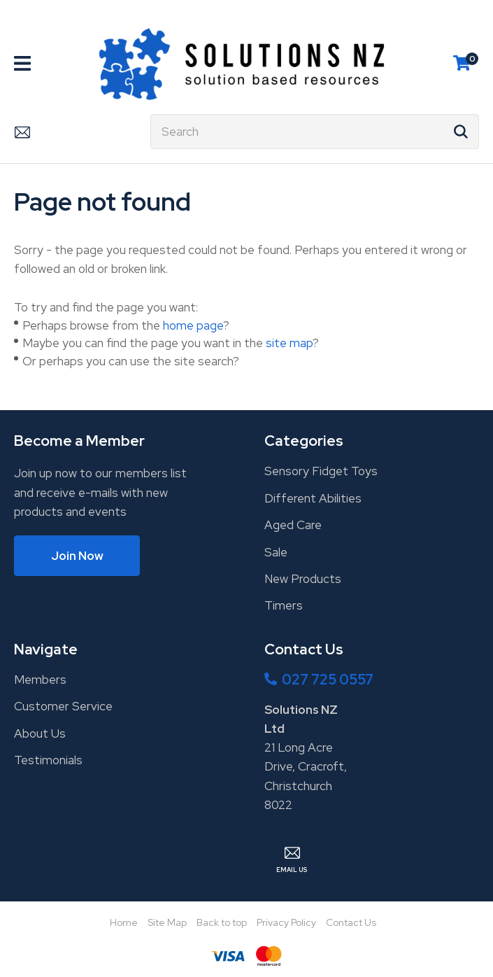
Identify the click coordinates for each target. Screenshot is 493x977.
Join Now (77, 555)
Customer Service (63, 706)
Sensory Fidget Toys (321, 471)
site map (289, 343)
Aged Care (293, 525)
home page (193, 325)
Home (124, 922)
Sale (275, 552)
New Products (302, 579)
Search (462, 131)
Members (40, 680)
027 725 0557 (327, 680)
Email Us (22, 131)
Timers (283, 605)
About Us (40, 733)
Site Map (167, 922)
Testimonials (48, 760)
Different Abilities (313, 498)
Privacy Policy (286, 922)
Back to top (222, 922)
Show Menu (22, 63)
